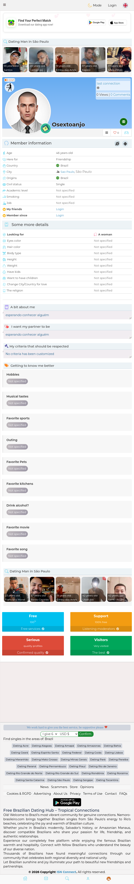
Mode (95, 5)
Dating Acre (21, 745)
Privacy (75, 794)
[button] (4, 4)
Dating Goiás (93, 752)
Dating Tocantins (107, 780)
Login (112, 5)
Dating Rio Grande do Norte (24, 773)
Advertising (42, 794)
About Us (60, 794)
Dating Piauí (77, 766)
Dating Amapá (64, 745)
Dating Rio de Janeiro (103, 766)
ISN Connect (66, 872)
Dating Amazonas (89, 745)
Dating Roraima (117, 773)
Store (74, 787)
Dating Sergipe (83, 780)
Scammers (59, 787)
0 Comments (120, 95)
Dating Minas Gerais (74, 759)
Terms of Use (92, 794)
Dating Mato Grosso (44, 759)
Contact (111, 794)
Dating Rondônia (93, 773)
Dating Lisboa (114, 752)
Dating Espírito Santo (45, 752)
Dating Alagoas (42, 745)
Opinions (87, 787)
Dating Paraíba (118, 759)
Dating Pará (98, 759)
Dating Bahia (112, 745)
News (44, 787)
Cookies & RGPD (19, 794)
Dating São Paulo (59, 780)
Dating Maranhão (17, 759)
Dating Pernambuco (52, 766)
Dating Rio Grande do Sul (62, 773)
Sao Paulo (67, 171)
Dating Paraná (26, 766)
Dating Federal (71, 752)
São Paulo (84, 172)
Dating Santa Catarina (30, 780)
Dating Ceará (19, 752)
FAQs (123, 794)
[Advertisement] (67, 22)
